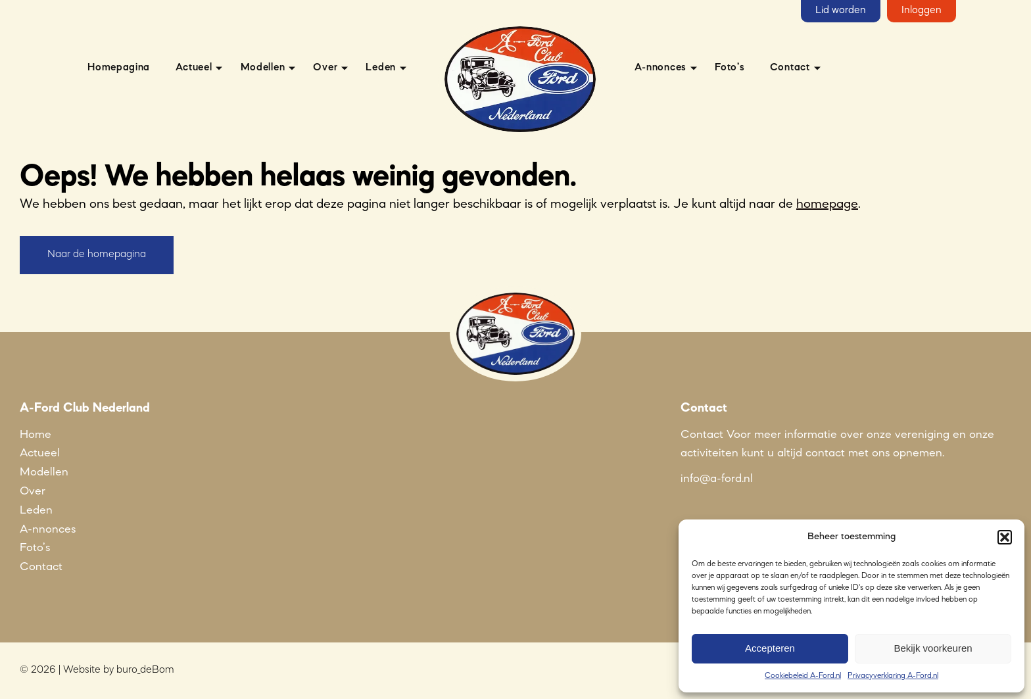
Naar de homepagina (96, 254)
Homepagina (118, 67)
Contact (790, 67)
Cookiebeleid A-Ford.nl (803, 676)
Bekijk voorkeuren (933, 648)
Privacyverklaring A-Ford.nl (893, 676)
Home (35, 435)
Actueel (194, 67)
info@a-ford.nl (717, 479)
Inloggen (921, 10)
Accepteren (770, 648)
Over (325, 67)
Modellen (263, 67)
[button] (1004, 537)
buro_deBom (145, 670)
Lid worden (840, 10)
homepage (827, 204)
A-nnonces (660, 67)
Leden (381, 67)
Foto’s (729, 67)
